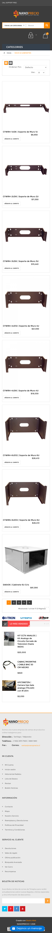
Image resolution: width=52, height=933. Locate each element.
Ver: (33, 72)
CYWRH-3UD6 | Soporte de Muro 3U (21, 261)
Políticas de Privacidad (14, 825)
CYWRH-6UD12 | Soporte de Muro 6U (21, 455)
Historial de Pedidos (13, 774)
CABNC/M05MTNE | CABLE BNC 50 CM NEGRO (26, 664)
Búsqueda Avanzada (13, 862)
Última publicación (12, 858)
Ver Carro (9, 867)
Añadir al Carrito (11, 139)
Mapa (7, 811)
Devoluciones (10, 848)
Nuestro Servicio (12, 816)
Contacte (9, 807)
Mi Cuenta (9, 765)
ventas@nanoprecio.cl (30, 745)
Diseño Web (31, 920)
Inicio (6, 53)
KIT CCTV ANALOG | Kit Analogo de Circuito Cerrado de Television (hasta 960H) (27, 641)
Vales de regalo (11, 853)
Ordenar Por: (15, 67)
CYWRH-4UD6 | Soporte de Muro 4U (21, 390)
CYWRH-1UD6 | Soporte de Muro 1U (20, 132)
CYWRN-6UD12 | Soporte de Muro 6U (21, 520)
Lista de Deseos (11, 779)
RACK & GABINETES (23, 53)
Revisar (8, 783)
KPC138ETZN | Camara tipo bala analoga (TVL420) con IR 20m (25, 686)
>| (29, 603)
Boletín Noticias (11, 788)
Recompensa (10, 871)
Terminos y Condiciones (15, 830)
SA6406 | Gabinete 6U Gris (16, 584)
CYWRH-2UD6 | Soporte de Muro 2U (21, 196)
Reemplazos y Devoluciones (16, 820)
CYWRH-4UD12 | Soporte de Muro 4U (21, 326)
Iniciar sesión (10, 769)
